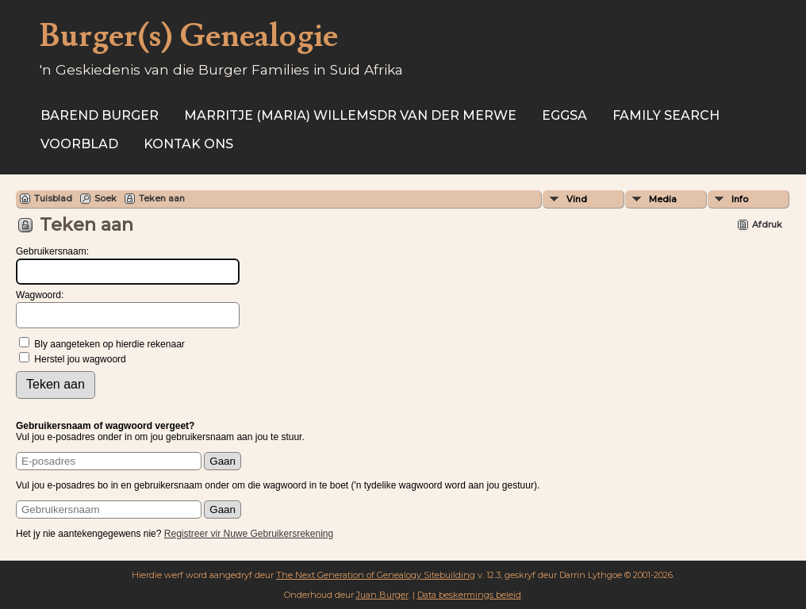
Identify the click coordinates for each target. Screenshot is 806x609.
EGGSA (564, 115)
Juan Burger (382, 594)
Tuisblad (53, 198)
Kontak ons (188, 143)
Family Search (666, 115)
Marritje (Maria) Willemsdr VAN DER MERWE (350, 115)
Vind (576, 199)
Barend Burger (99, 115)
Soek (105, 198)
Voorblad (79, 143)
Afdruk (767, 224)
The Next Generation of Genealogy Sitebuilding (375, 574)
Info (739, 199)
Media (663, 199)
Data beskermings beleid (469, 594)
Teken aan (162, 198)
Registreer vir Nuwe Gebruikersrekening (248, 533)
